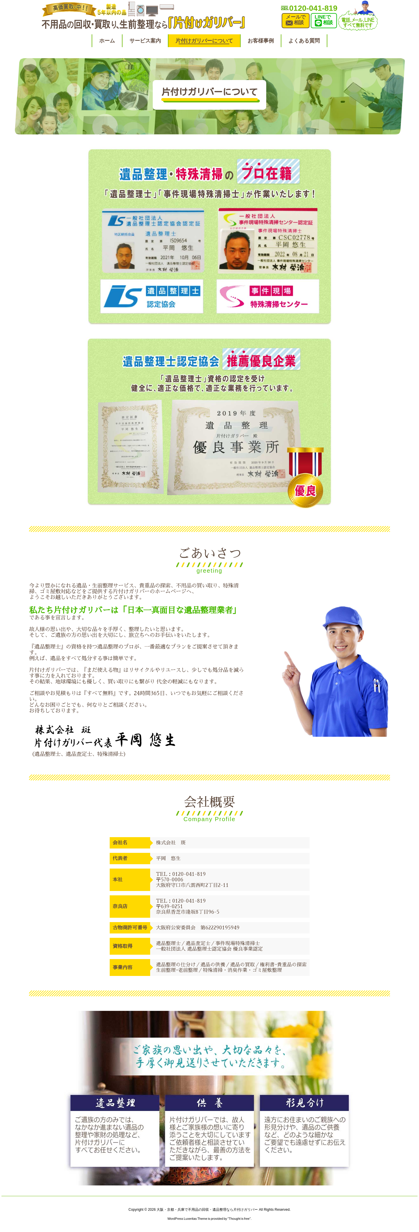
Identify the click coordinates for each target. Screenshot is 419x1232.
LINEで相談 (324, 20)
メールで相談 (296, 20)
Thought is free (239, 1218)
